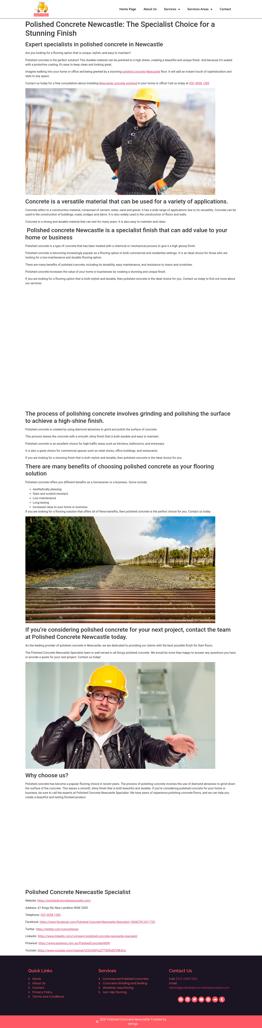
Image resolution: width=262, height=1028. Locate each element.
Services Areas (199, 9)
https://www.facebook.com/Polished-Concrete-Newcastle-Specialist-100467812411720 (97, 922)
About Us (150, 9)
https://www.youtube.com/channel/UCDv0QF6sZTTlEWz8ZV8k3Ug (82, 950)
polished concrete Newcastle (141, 71)
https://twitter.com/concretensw (57, 929)
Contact (225, 9)
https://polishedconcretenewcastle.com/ (64, 900)
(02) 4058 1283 (199, 83)
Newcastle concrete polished (118, 83)
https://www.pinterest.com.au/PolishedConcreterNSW (74, 943)
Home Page (127, 9)
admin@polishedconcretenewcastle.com (199, 988)
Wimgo (133, 1024)
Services (172, 9)
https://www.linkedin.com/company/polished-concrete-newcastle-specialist (87, 936)
